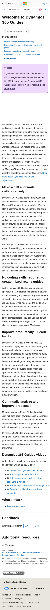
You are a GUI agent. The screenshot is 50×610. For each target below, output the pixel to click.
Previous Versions (23, 595)
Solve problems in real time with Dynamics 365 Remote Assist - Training (23, 554)
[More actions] (45, 9)
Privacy (17, 599)
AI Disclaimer (7, 595)
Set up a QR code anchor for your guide (28, 485)
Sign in (45, 3)
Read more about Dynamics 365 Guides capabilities (24, 177)
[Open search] (38, 3)
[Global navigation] (2, 3)
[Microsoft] (25, 3)
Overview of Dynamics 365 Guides (26, 471)
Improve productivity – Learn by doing (19, 51)
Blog (36, 595)
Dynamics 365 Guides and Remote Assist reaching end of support (24, 85)
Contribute (6, 599)
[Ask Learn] (40, 9)
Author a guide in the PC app (23, 474)
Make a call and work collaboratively (19, 42)
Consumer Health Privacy (12, 602)
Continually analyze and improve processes (22, 55)
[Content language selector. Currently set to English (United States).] (15, 582)
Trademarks (7, 606)
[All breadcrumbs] (4, 9)
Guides (27, 9)
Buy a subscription (16, 506)
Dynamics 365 (15, 9)
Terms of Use (33, 602)
